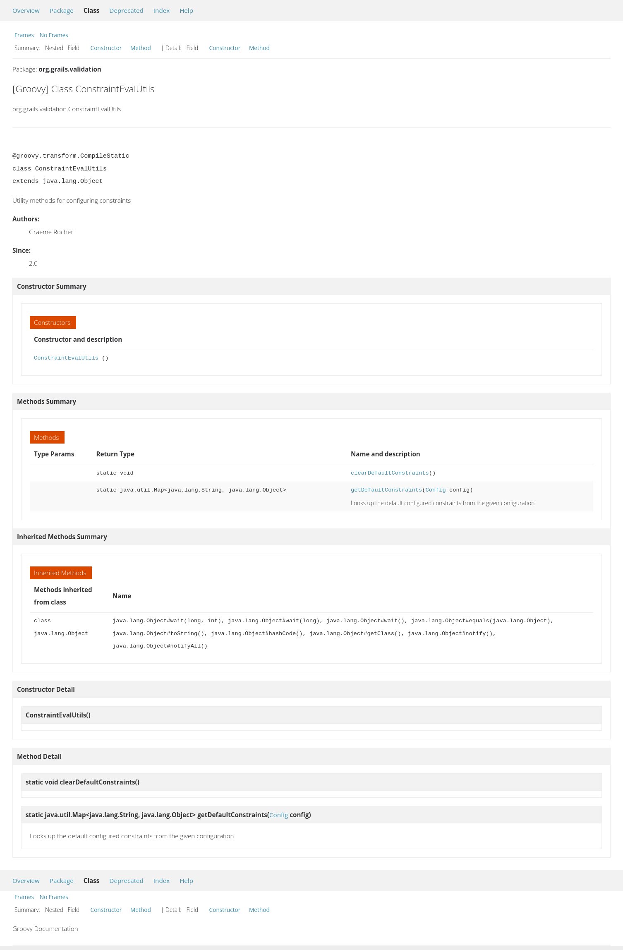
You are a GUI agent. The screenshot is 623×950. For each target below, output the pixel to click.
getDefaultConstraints (386, 490)
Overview (26, 10)
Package (62, 10)
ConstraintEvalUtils (66, 358)
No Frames (54, 35)
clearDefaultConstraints (390, 473)
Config (435, 490)
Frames (24, 35)
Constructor (106, 48)
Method (140, 48)
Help (186, 10)
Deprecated (126, 10)
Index (161, 10)
